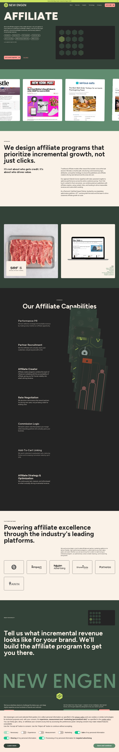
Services (77, 5)
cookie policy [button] (106, 719)
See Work (25, 57)
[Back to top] (59, 681)
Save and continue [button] (104, 746)
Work (71, 5)
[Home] (15, 5)
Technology (91, 5)
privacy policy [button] (80, 717)
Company (99, 5)
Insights (84, 5)
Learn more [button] (11, 746)
